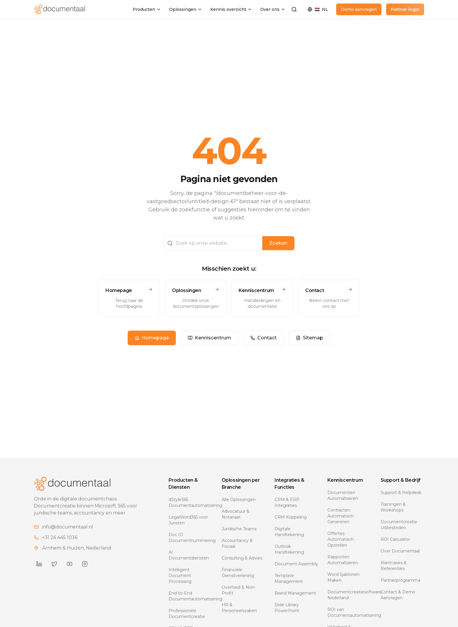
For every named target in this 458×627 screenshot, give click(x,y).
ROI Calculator (395, 539)
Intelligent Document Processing (180, 575)
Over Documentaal (400, 551)
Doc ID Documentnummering (190, 537)
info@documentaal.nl (67, 527)
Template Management (289, 578)
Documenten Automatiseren (342, 495)
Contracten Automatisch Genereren (340, 515)
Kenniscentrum (209, 338)
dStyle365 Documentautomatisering (190, 502)
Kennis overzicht (231, 9)
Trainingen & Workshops (393, 507)
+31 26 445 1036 (59, 537)
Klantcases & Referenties (394, 565)
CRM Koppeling (291, 517)
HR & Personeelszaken (239, 607)
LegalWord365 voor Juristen (188, 520)
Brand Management (295, 593)
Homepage (152, 338)
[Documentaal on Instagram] (84, 564)
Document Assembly (296, 563)
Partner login (405, 9)
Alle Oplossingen (239, 499)
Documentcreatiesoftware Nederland (349, 594)
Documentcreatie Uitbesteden (399, 524)
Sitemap (309, 338)
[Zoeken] (294, 9)
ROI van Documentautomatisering (349, 612)
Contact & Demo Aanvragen (398, 594)
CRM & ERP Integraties (287, 502)
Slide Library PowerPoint (287, 607)
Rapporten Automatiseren (342, 559)
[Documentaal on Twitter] (54, 564)
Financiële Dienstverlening (238, 572)
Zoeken (278, 243)
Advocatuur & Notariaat (235, 514)
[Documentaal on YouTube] (69, 564)
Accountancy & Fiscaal (237, 543)
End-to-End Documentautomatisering (190, 596)
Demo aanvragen (359, 9)
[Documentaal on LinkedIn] (39, 564)
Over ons (272, 9)
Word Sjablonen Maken (343, 577)
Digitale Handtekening (289, 531)
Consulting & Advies (242, 558)
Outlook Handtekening (289, 549)
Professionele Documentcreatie (187, 613)
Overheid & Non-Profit (239, 590)
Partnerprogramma (400, 580)
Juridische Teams (239, 528)
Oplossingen (185, 9)
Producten (147, 9)
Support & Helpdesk (401, 492)
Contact (263, 338)
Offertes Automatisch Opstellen (340, 539)
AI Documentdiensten (189, 555)
